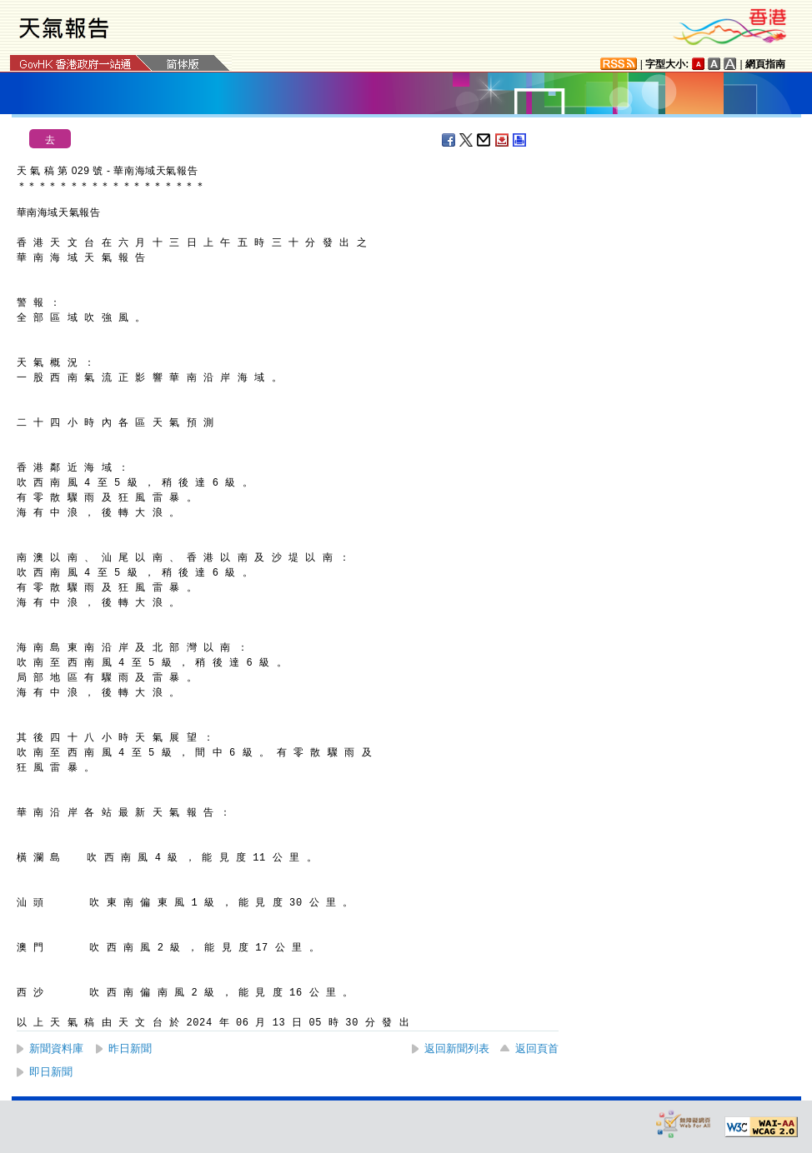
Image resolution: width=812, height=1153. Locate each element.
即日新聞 (51, 1072)
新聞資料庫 (56, 1048)
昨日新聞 (130, 1048)
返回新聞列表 (456, 1048)
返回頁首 (537, 1048)
